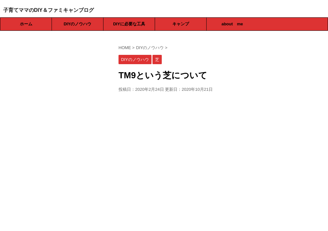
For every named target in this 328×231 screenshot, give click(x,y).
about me (232, 23)
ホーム (26, 23)
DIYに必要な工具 (129, 23)
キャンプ (180, 23)
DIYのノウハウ (78, 23)
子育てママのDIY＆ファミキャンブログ (48, 10)
